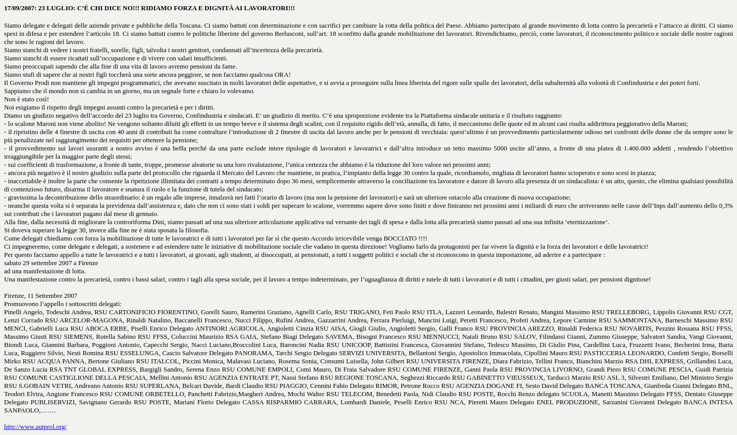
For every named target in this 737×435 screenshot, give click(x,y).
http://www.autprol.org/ (35, 426)
